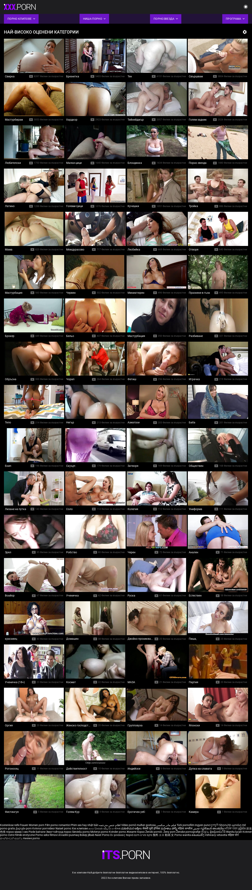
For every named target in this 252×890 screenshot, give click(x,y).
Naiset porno (64, 828)
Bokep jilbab (87, 835)
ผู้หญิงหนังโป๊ (218, 831)
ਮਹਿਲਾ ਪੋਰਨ (231, 828)
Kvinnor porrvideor (44, 828)
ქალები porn (24, 828)
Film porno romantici (57, 825)
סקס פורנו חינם (143, 835)
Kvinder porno (118, 831)
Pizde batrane (37, 831)
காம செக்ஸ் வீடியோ (101, 828)
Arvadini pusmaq (69, 835)
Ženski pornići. (154, 831)
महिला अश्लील (185, 828)
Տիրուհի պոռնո (230, 825)
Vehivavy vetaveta (216, 835)
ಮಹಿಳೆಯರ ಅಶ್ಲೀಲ (132, 828)
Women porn (37, 825)
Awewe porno (31, 838)
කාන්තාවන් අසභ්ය (11, 838)
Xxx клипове (80, 828)
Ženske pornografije (188, 831)
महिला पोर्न (233, 835)
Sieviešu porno (81, 831)
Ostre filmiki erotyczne (21, 835)
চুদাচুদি (215, 825)
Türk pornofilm (185, 825)
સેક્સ (117, 828)
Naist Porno (102, 835)
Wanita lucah (234, 831)
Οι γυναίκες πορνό (122, 835)
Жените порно (136, 831)
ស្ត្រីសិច (242, 828)
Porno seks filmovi (46, 835)
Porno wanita (183, 835)
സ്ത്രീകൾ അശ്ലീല (212, 828)
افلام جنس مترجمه (110, 825)
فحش (196, 828)
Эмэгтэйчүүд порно (59, 831)
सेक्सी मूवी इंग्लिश (151, 828)
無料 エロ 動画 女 (163, 835)
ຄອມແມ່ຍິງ (198, 835)
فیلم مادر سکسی (166, 825)
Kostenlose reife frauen (14, 825)
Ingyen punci (202, 825)
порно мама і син (17, 831)
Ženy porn (169, 831)
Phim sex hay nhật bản (84, 825)
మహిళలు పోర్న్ (169, 828)
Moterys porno (99, 831)
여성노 (205, 831)
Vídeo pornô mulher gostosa (138, 825)
